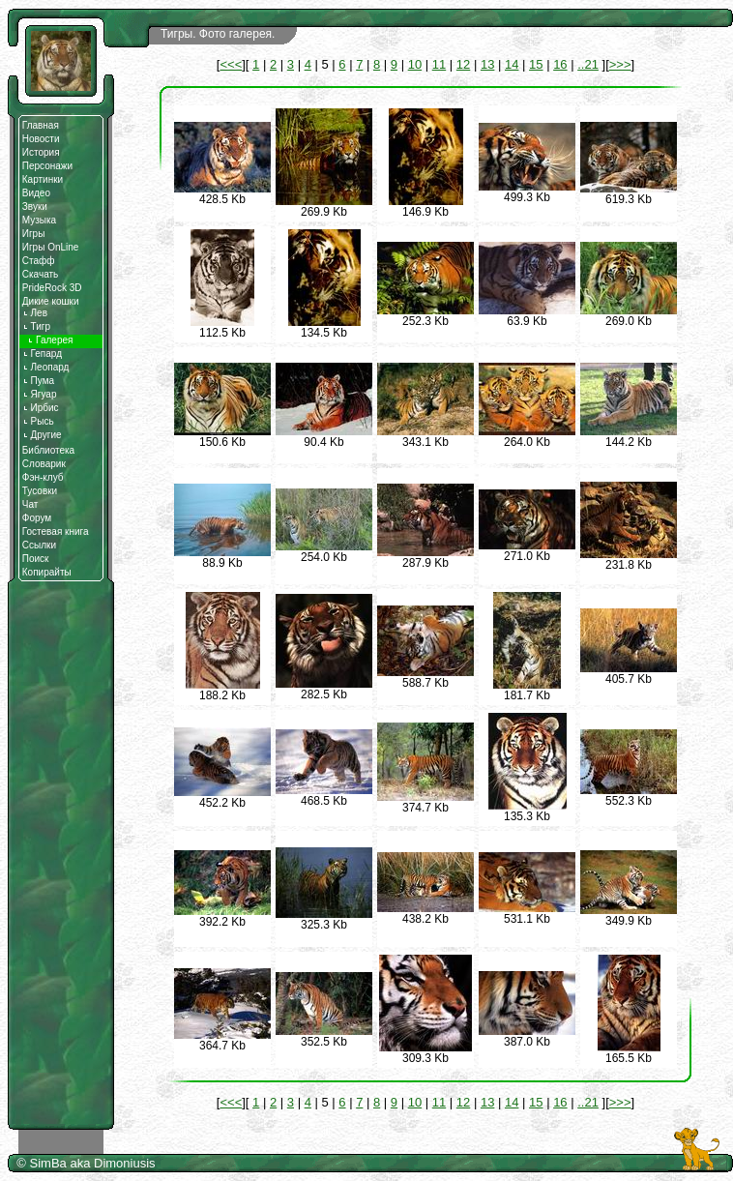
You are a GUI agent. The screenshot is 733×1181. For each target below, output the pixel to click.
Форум (36, 518)
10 (415, 64)
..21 (588, 64)
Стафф (38, 260)
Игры (33, 233)
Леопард (46, 367)
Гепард (42, 353)
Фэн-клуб (43, 477)
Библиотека (48, 450)
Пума (38, 380)
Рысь (38, 421)
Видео (36, 193)
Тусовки (39, 491)
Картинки (42, 179)
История (41, 152)
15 (535, 64)
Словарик (44, 463)
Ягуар (39, 394)
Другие (42, 434)
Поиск (35, 558)
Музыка (39, 220)
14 (511, 64)
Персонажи (47, 166)
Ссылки (39, 545)
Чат (30, 504)
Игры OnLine (50, 247)
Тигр (36, 326)
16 (560, 64)
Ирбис (40, 407)
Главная (40, 125)
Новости (41, 138)
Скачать (40, 274)
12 (463, 64)
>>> (620, 64)
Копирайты (47, 572)
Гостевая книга (55, 531)
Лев (34, 313)
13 (487, 64)
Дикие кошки (50, 301)
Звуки (34, 206)
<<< (231, 64)
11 (439, 64)
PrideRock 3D (52, 287)
